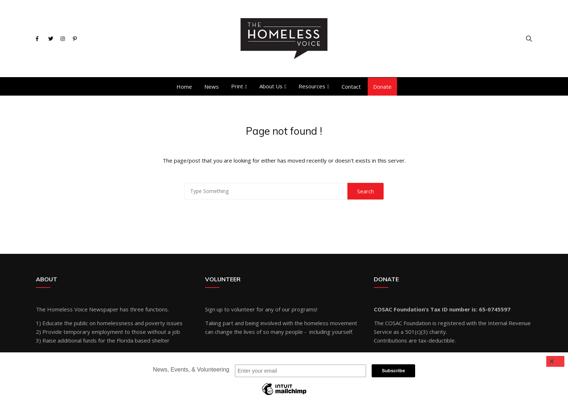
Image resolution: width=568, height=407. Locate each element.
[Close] (555, 361)
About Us (271, 86)
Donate (382, 86)
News (211, 86)
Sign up (214, 309)
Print (237, 86)
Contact (351, 86)
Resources (311, 86)
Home (184, 86)
